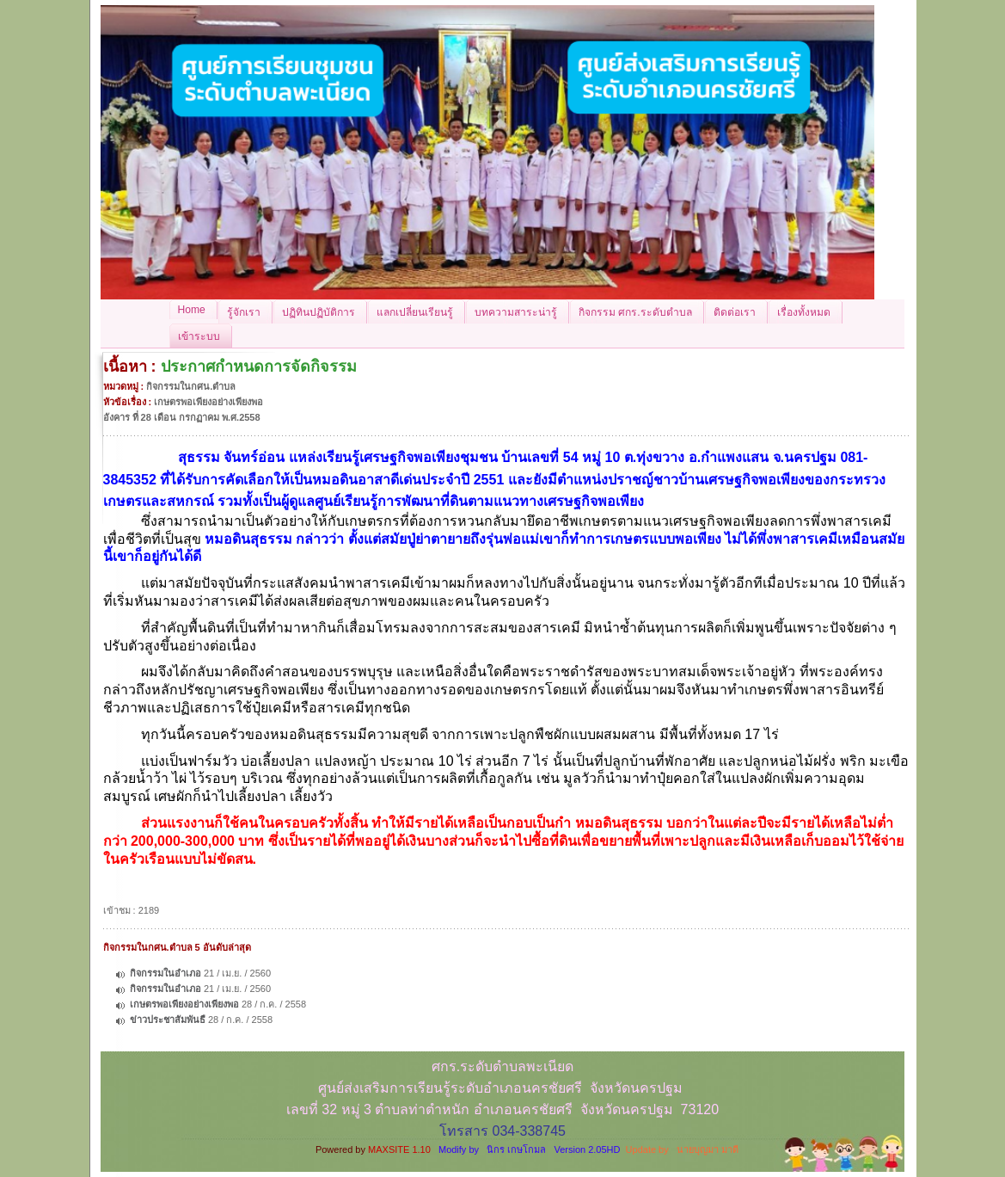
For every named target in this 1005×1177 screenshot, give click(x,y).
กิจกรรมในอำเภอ (165, 973)
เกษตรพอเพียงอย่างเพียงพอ (184, 1004)
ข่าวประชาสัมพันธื (167, 1019)
